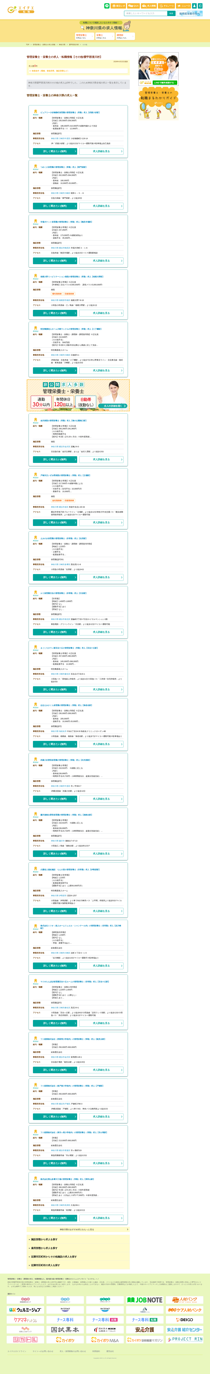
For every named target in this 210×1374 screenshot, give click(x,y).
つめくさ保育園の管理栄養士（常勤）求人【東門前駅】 (63, 167)
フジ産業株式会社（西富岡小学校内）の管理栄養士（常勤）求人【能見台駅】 (73, 1039)
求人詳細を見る (101, 151)
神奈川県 (62, 45)
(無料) (55, 151)
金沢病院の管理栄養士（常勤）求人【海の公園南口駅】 (63, 420)
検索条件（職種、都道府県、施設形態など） (50, 71)
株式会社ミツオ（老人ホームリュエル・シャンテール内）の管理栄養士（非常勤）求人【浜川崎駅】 (81, 927)
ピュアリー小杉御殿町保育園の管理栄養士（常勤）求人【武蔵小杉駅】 (70, 112)
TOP (27, 45)
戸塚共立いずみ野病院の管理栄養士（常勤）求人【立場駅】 (65, 475)
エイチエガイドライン (17, 1351)
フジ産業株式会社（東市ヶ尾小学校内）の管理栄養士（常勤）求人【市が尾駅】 (74, 1132)
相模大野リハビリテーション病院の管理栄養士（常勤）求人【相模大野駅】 (72, 276)
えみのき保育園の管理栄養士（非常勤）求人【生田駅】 (63, 538)
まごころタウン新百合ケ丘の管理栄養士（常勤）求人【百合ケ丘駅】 (69, 648)
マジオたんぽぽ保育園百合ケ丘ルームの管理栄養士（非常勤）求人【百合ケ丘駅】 (75, 981)
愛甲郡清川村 (74, 45)
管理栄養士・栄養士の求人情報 (44, 45)
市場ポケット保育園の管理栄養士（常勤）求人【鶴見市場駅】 (66, 222)
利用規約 (96, 1351)
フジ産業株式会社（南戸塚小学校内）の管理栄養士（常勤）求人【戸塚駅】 (72, 1086)
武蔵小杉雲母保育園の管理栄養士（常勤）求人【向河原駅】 (65, 760)
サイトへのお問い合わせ (43, 1351)
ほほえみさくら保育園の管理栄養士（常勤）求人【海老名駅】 (66, 705)
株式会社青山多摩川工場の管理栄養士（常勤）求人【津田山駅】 (67, 1179)
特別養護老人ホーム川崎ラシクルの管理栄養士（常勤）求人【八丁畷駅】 (71, 329)
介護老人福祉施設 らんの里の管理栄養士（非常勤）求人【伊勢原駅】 (70, 869)
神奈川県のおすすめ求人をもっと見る (77, 1229)
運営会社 (110, 1351)
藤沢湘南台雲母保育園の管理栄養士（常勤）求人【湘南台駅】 (66, 815)
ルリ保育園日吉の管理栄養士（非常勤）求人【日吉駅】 (63, 593)
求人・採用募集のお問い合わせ (73, 1351)
